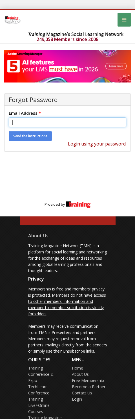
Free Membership (88, 380)
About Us (38, 236)
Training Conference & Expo (41, 374)
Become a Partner (88, 386)
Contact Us (82, 393)
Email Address (25, 113)
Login (77, 399)
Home (77, 368)
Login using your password (97, 144)
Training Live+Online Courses (39, 405)
